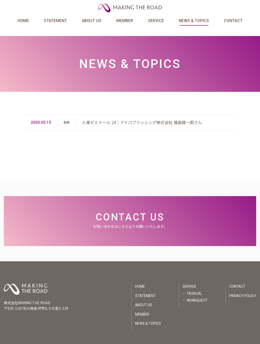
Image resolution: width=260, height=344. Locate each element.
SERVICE (156, 21)
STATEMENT (55, 21)
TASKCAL (194, 285)
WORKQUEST (196, 292)
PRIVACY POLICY (242, 287)
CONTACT (233, 21)
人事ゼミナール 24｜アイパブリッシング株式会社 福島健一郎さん (142, 114)
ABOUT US (91, 21)
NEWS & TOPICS (194, 21)
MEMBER (124, 21)
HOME (23, 21)
